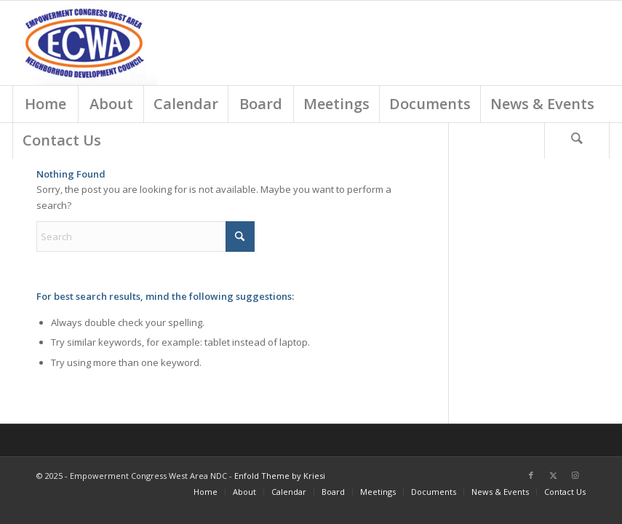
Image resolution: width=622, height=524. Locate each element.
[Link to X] (553, 475)
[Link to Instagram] (575, 475)
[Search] (577, 140)
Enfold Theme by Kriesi (279, 475)
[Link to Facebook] (531, 475)
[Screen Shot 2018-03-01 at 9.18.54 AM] (84, 43)
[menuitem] (45, 104)
